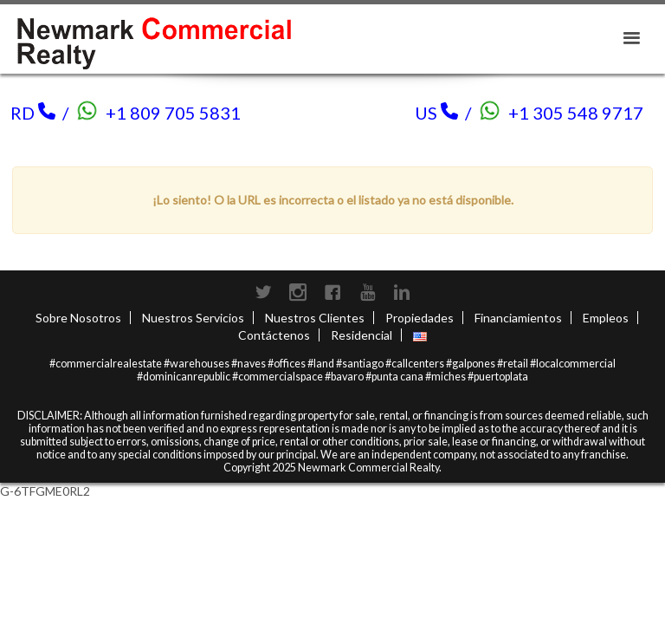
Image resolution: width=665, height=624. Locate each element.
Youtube (367, 292)
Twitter (263, 292)
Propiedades (419, 317)
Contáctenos (274, 335)
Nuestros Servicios (193, 317)
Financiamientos (518, 317)
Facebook (332, 292)
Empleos (606, 317)
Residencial (361, 335)
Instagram (298, 292)
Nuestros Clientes (315, 317)
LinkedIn (402, 292)
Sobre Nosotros (78, 317)
